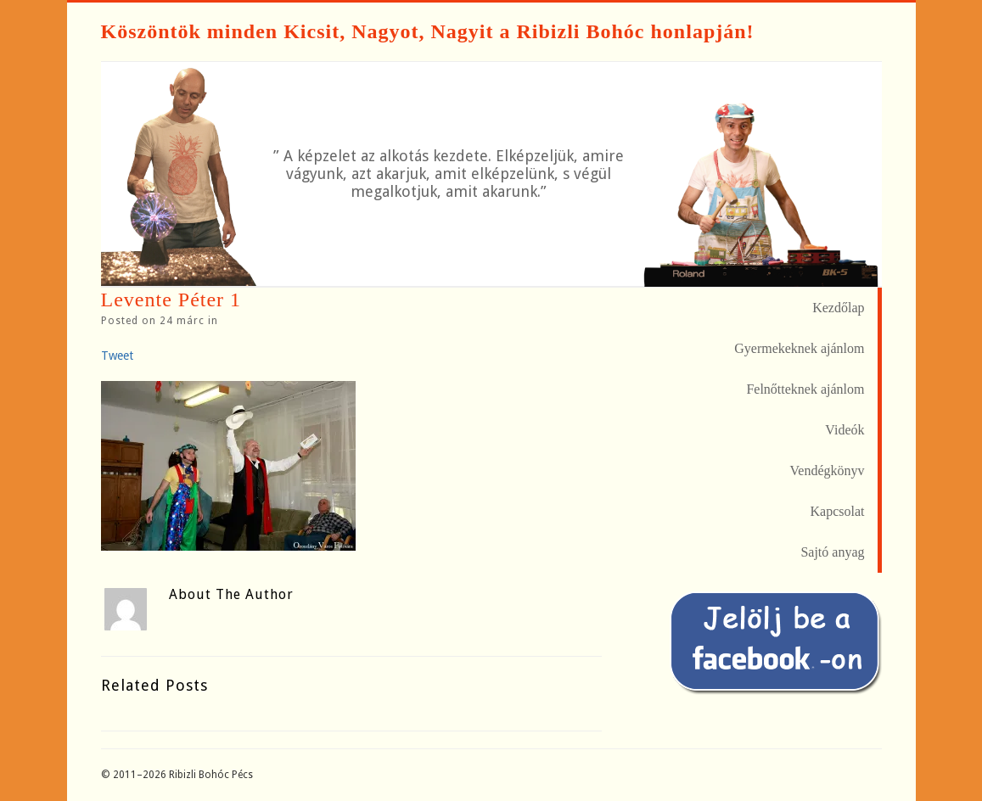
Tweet (117, 355)
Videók (844, 430)
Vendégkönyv (827, 470)
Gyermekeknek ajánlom (799, 348)
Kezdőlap (838, 307)
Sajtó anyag (832, 552)
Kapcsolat (838, 511)
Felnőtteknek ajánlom (805, 389)
